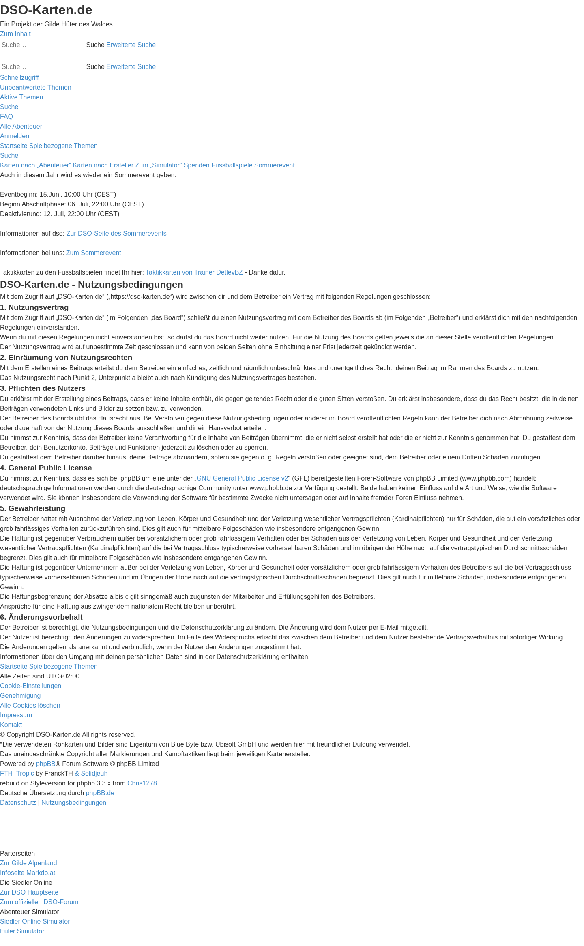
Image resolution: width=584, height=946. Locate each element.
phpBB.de (100, 792)
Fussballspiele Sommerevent (252, 165)
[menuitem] (35, 87)
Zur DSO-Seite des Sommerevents (117, 233)
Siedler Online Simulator (35, 921)
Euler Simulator (22, 931)
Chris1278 (142, 783)
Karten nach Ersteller (103, 165)
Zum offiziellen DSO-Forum (39, 902)
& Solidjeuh (91, 773)
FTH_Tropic (17, 773)
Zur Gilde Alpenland (28, 863)
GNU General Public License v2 (242, 478)
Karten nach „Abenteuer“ (35, 165)
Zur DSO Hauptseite (29, 892)
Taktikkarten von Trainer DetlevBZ (194, 272)
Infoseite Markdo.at (27, 872)
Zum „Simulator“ (158, 165)
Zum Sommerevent (93, 252)
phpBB (46, 763)
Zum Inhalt (15, 33)
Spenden (197, 165)
